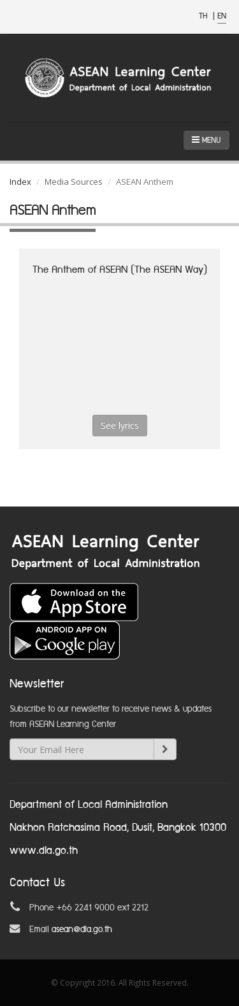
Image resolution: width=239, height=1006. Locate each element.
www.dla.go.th (44, 850)
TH (204, 16)
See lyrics (120, 425)
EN (221, 16)
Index (20, 181)
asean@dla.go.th (82, 929)
